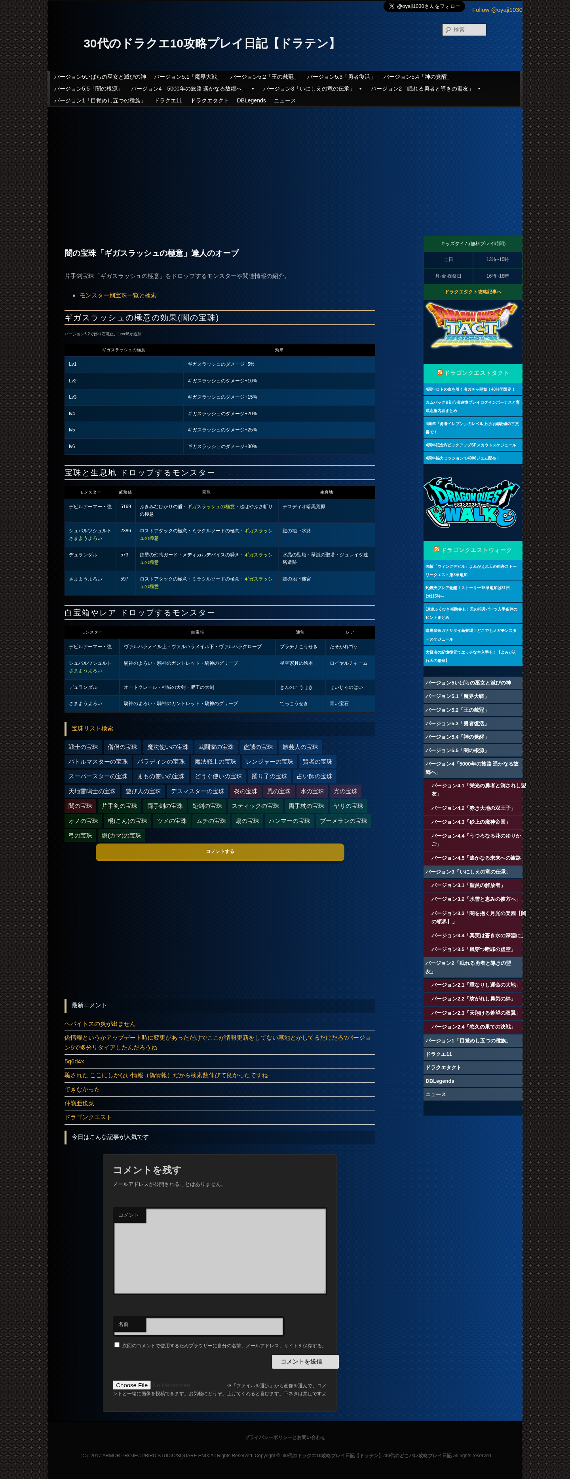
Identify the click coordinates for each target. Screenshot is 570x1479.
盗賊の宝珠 (258, 746)
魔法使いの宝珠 (168, 746)
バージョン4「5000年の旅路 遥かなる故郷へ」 (193, 88)
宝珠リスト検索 (92, 728)
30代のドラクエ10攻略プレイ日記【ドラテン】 (212, 43)
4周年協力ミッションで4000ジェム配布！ (463, 458)
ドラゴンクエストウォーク (476, 550)
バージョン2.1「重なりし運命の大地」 (476, 985)
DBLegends (251, 100)
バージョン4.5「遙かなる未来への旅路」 (478, 858)
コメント (128, 1215)
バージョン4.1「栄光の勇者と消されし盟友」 (478, 790)
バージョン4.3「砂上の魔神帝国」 (471, 822)
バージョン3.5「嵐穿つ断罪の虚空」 (473, 949)
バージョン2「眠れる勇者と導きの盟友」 (426, 88)
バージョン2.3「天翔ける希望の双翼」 (476, 1013)
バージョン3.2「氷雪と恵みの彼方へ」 (476, 899)
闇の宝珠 (80, 805)
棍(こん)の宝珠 (127, 820)
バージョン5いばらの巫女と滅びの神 (100, 77)
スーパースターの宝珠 (98, 776)
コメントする (220, 851)
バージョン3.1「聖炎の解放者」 (468, 885)
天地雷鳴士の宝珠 (92, 791)
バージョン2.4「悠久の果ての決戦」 (473, 1027)
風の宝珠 (279, 791)
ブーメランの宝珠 (343, 820)
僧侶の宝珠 (122, 746)
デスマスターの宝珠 (197, 791)
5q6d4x (74, 1061)
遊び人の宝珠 (143, 791)
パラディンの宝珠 (161, 761)
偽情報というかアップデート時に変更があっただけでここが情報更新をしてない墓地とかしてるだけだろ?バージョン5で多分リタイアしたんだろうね (217, 1042)
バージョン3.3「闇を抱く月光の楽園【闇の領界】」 (478, 917)
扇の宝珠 (247, 820)
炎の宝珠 (246, 791)
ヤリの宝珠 (348, 805)
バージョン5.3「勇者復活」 (341, 77)
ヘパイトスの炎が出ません (100, 1023)
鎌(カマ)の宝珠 (121, 835)
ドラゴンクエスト (88, 1117)
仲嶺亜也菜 (79, 1103)
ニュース (285, 100)
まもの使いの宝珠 (161, 776)
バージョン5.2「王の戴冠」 (264, 77)
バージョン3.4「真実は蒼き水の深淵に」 (478, 935)
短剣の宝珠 (207, 805)
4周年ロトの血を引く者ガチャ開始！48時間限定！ (470, 389)
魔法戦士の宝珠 (215, 761)
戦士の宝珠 (83, 746)
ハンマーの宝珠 (289, 820)
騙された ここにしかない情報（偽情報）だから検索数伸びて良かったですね (166, 1075)
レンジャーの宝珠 (269, 761)
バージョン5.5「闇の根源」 (88, 88)
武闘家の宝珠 (216, 746)
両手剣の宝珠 (165, 805)
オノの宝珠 (83, 820)
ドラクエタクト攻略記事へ (473, 292)
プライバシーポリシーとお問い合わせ (285, 1437)
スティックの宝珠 (255, 805)
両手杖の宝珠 (306, 805)
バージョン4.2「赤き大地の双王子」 (473, 808)
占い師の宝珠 (314, 776)
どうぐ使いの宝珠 (218, 776)
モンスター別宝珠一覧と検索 (118, 295)
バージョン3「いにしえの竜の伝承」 (313, 88)
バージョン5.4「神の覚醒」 (418, 77)
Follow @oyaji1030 (497, 9)
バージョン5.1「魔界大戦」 (188, 77)
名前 (123, 1324)
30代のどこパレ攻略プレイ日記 (418, 1455)
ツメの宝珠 (172, 820)
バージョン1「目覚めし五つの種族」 (100, 100)
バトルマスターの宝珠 (98, 761)
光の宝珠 (345, 791)
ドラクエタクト (209, 100)
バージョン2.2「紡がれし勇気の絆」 (473, 999)
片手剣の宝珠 (119, 805)
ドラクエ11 (168, 100)
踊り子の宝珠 (269, 776)
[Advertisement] (285, 164)
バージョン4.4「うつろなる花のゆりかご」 (476, 840)
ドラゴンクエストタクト (476, 373)
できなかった (82, 1089)
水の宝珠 (312, 791)
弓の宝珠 (80, 835)
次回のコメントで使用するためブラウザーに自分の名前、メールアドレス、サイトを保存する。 (224, 1345)
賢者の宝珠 (317, 761)
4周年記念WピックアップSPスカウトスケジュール (471, 445)
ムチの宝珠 (211, 820)
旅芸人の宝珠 (300, 746)
